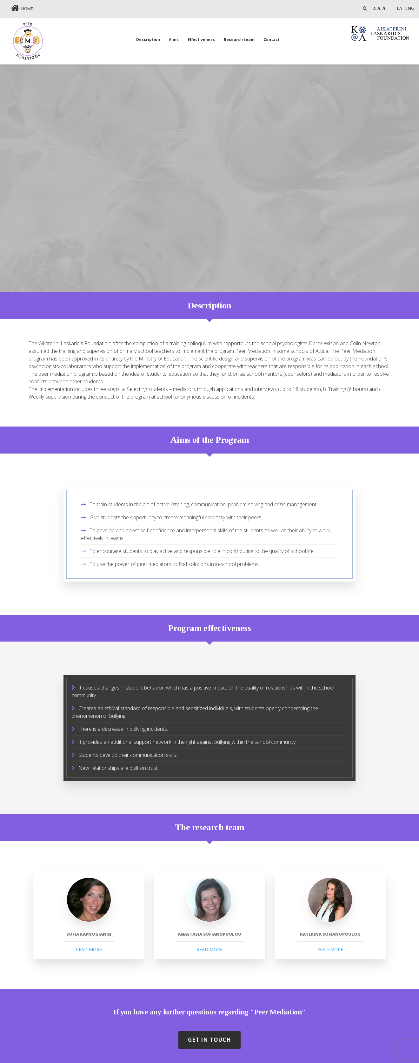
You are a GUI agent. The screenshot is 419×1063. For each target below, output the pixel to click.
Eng (409, 8)
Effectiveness (201, 39)
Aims (174, 39)
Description (148, 39)
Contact (271, 39)
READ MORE (89, 949)
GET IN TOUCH (209, 1039)
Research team (239, 39)
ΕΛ (399, 8)
